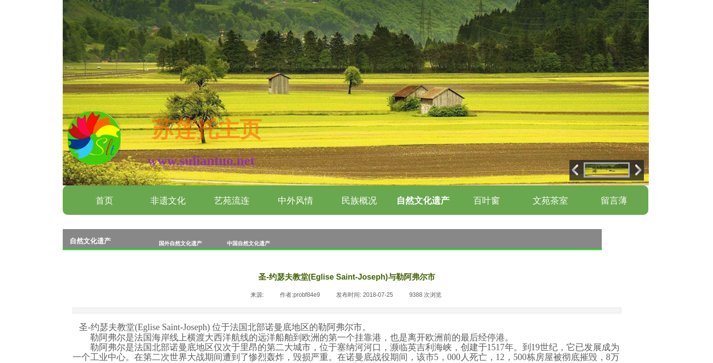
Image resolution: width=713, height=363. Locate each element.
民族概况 (359, 201)
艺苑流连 (231, 201)
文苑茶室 (550, 201)
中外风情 (295, 201)
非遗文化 (168, 201)
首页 (104, 201)
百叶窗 (486, 201)
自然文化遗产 (422, 201)
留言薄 (614, 201)
